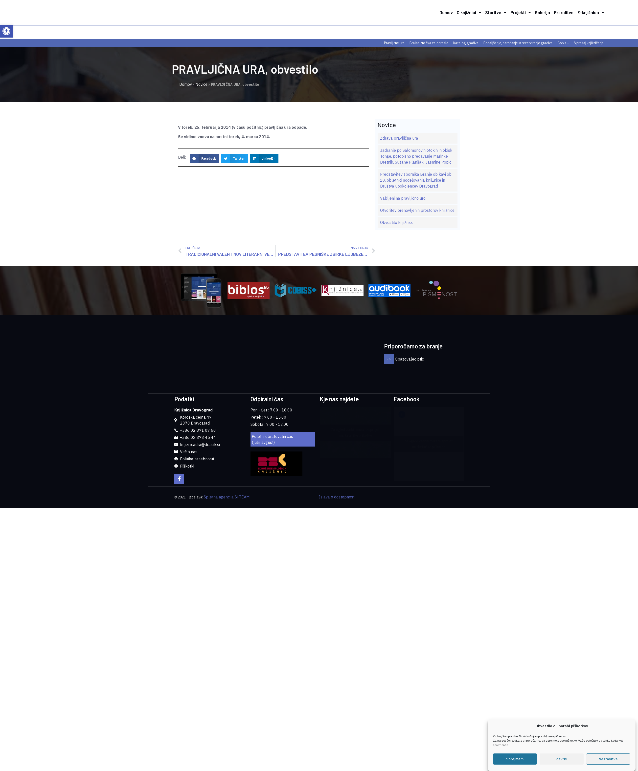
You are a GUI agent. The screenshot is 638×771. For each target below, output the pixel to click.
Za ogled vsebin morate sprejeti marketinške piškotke (355, 394)
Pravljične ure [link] (394, 43)
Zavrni (561, 759)
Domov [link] (446, 12)
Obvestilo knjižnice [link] (396, 222)
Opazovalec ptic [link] (409, 339)
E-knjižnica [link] (590, 12)
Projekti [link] (520, 12)
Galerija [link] (542, 12)
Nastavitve (608, 759)
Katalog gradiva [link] (465, 43)
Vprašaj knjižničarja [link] (589, 43)
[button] (204, 158)
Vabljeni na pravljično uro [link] (403, 198)
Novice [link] (201, 84)
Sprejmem (515, 759)
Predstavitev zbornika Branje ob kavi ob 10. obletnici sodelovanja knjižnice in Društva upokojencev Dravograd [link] (416, 180)
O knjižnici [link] (469, 12)
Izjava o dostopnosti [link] (337, 458)
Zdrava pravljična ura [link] (399, 138)
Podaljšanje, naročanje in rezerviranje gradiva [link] (518, 43)
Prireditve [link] (563, 12)
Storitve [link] (495, 12)
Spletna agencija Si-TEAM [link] (227, 458)
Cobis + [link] (563, 43)
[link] (6, 31)
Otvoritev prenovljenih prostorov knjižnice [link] (417, 210)
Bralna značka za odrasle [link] (429, 43)
